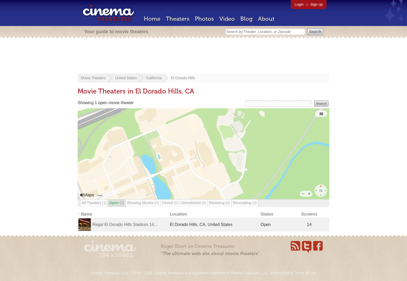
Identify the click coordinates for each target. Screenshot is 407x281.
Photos (204, 18)
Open (116, 203)
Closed (170, 203)
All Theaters (94, 203)
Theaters (177, 18)
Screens (309, 214)
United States (126, 78)
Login (299, 4)
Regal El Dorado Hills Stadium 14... (125, 224)
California (153, 78)
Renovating (245, 203)
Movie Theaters (93, 78)
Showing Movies (143, 203)
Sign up (316, 4)
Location (178, 214)
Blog (246, 18)
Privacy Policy (281, 273)
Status (267, 214)
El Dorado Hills (183, 78)
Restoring (219, 203)
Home (152, 18)
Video (227, 18)
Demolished (193, 203)
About (266, 18)
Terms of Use (305, 273)
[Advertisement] (203, 56)
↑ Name (85, 214)
